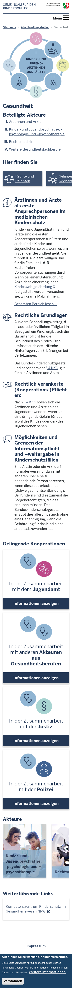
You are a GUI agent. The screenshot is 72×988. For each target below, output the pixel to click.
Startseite (9, 27)
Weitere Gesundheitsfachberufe (35, 149)
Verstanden (12, 981)
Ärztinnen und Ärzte (25, 121)
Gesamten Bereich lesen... (35, 304)
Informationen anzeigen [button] (36, 603)
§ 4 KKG (52, 368)
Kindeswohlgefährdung (33, 287)
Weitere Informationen (47, 972)
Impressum (36, 946)
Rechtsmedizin (21, 142)
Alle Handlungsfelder (35, 27)
